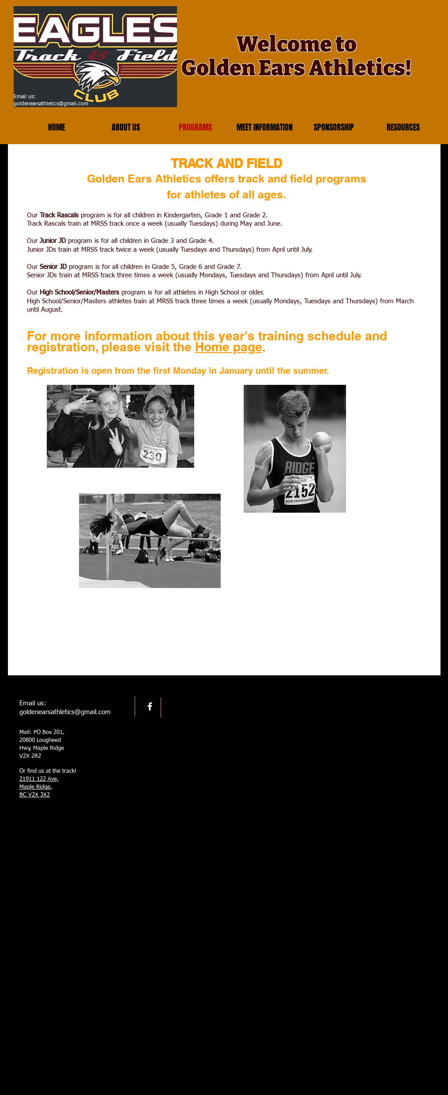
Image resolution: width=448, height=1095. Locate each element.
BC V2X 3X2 (34, 795)
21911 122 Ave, (39, 779)
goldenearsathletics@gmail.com (51, 104)
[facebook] (149, 706)
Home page (228, 346)
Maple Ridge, (35, 787)
